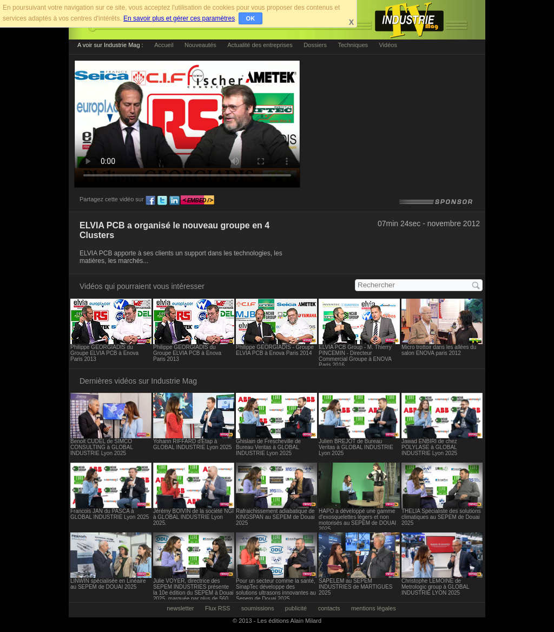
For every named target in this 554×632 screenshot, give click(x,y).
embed (197, 200)
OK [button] (250, 18)
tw (162, 200)
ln (174, 200)
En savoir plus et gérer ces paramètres (179, 18)
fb (150, 200)
